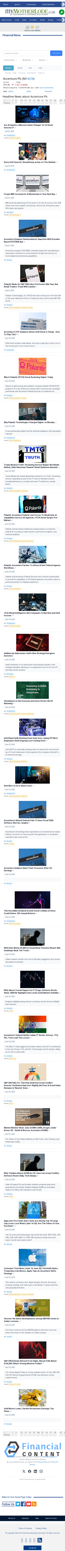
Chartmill (9, 1146)
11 (26, 100)
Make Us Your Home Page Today (16, 1497)
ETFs (30, 68)
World (42, 20)
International (31, 73)
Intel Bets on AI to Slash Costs (19, 786)
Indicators (42, 60)
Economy (24, 398)
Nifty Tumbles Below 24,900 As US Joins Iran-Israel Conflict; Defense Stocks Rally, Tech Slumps (31, 1174)
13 (34, 100)
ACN (30, 78)
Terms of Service (25, 1528)
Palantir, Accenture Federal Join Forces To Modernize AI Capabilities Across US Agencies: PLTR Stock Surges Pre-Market (31, 517)
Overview (8, 73)
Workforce (12, 676)
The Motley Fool (11, 135)
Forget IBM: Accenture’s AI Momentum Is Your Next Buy (30, 194)
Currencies (21, 73)
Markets (8, 68)
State (24, 20)
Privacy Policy (42, 1462)
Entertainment (48, 4)
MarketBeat (10, 212)
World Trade (30, 714)
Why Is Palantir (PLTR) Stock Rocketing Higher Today (28, 377)
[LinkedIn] (35, 1472)
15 (42, 100)
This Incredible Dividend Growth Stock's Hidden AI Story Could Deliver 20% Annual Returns (29, 912)
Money (50, 20)
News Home (7, 20)
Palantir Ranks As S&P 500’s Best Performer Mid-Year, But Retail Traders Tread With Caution (31, 285)
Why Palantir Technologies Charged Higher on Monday (30, 422)
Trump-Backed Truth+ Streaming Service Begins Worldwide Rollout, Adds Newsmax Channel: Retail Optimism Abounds (32, 466)
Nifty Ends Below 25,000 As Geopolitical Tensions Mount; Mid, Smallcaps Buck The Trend (32, 949)
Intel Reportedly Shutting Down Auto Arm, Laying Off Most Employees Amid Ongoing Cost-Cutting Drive (31, 739)
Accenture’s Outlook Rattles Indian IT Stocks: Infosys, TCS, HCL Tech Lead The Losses (31, 1036)
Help (37, 1518)
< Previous (7, 101)
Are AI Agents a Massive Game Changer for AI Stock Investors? (28, 126)
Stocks (20, 68)
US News (33, 20)
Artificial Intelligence (14, 138)
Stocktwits (9, 305)
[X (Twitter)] (23, 1472)
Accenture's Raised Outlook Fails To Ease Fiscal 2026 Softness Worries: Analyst (28, 821)
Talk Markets (10, 350)
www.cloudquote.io (50, 1457)
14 (38, 100)
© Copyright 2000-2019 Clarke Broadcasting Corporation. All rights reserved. (32, 1533)
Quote (10, 91)
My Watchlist (27, 60)
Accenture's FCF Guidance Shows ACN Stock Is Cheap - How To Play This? (32, 333)
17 (51, 100)
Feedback (32, 1548)
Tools (40, 68)
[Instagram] (41, 1472)
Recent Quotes (9, 60)
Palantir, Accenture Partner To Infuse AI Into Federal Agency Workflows (32, 566)
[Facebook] (29, 1472)
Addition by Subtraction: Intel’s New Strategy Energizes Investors (29, 654)
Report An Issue (51, 1518)
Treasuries (41, 73)
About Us (11, 1518)
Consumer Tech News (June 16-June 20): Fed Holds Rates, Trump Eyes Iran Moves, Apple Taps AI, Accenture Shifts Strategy (31, 1271)
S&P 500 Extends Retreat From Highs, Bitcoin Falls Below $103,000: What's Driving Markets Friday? (30, 1362)
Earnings (11, 844)
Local (17, 20)
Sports (17, 4)
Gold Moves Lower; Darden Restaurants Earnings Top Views (29, 1409)
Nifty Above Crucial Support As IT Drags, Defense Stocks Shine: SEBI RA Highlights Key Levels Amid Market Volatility (32, 991)
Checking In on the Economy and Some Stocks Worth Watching (28, 702)
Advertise (25, 1518)
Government (25, 307)
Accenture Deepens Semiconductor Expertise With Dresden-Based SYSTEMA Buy (32, 240)
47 (61, 100)
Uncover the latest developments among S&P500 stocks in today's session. (31, 1319)
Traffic (59, 20)
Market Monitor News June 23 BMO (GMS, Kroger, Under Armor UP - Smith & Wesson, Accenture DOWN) (30, 1129)
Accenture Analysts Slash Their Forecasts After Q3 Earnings (28, 869)
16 (46, 100)
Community (31, 4)
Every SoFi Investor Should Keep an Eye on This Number (31, 162)
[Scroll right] (63, 4)
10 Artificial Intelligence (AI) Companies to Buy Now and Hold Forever (32, 614)
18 (55, 100)
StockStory (9, 395)
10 (21, 100)
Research (48, 91)
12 (30, 100)
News (5, 4)
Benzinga (9, 260)
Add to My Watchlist (46, 88)
